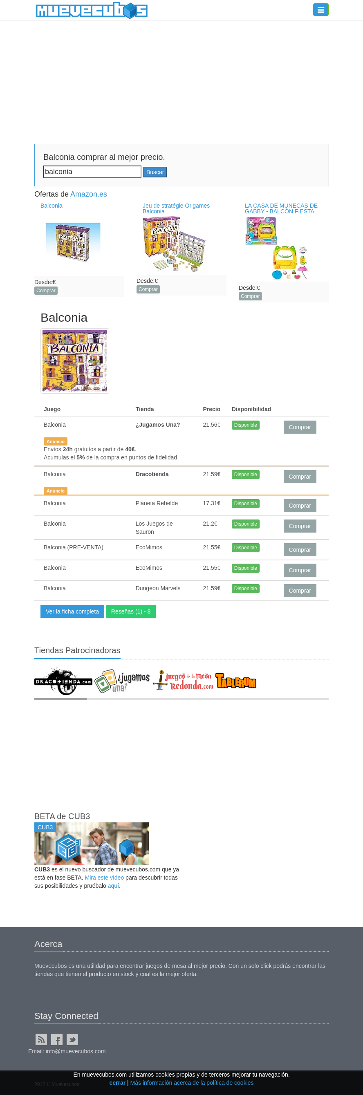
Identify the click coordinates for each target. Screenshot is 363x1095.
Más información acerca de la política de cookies (192, 1082)
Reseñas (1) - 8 (130, 611)
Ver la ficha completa (72, 611)
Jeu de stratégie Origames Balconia (176, 208)
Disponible (245, 425)
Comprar (46, 290)
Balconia (51, 205)
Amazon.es (88, 194)
